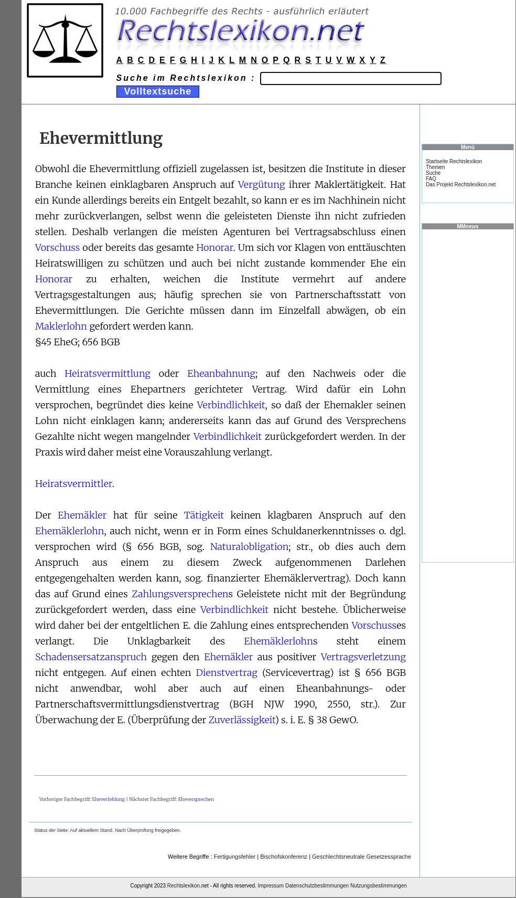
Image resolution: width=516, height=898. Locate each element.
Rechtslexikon (183, 886)
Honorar (214, 247)
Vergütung (261, 184)
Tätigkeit (204, 515)
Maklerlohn (61, 326)
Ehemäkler (82, 515)
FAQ (431, 179)
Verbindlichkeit (231, 405)
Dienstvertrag (226, 673)
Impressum (271, 886)
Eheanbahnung (221, 373)
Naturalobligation (249, 547)
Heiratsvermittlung (107, 373)
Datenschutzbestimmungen (317, 886)
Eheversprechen (196, 799)
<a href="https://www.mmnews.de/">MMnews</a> (468, 395)
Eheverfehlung (108, 799)
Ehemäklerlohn (69, 531)
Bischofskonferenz (283, 856)
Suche (433, 173)
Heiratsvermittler (73, 484)
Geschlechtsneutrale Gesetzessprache (361, 856)
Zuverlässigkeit (242, 720)
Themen (435, 167)
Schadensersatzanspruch (91, 657)
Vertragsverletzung (363, 657)
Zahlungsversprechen (180, 594)
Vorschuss (57, 247)
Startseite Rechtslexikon (454, 161)
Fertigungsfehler (235, 856)
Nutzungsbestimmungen (378, 886)
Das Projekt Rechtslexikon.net (461, 184)
